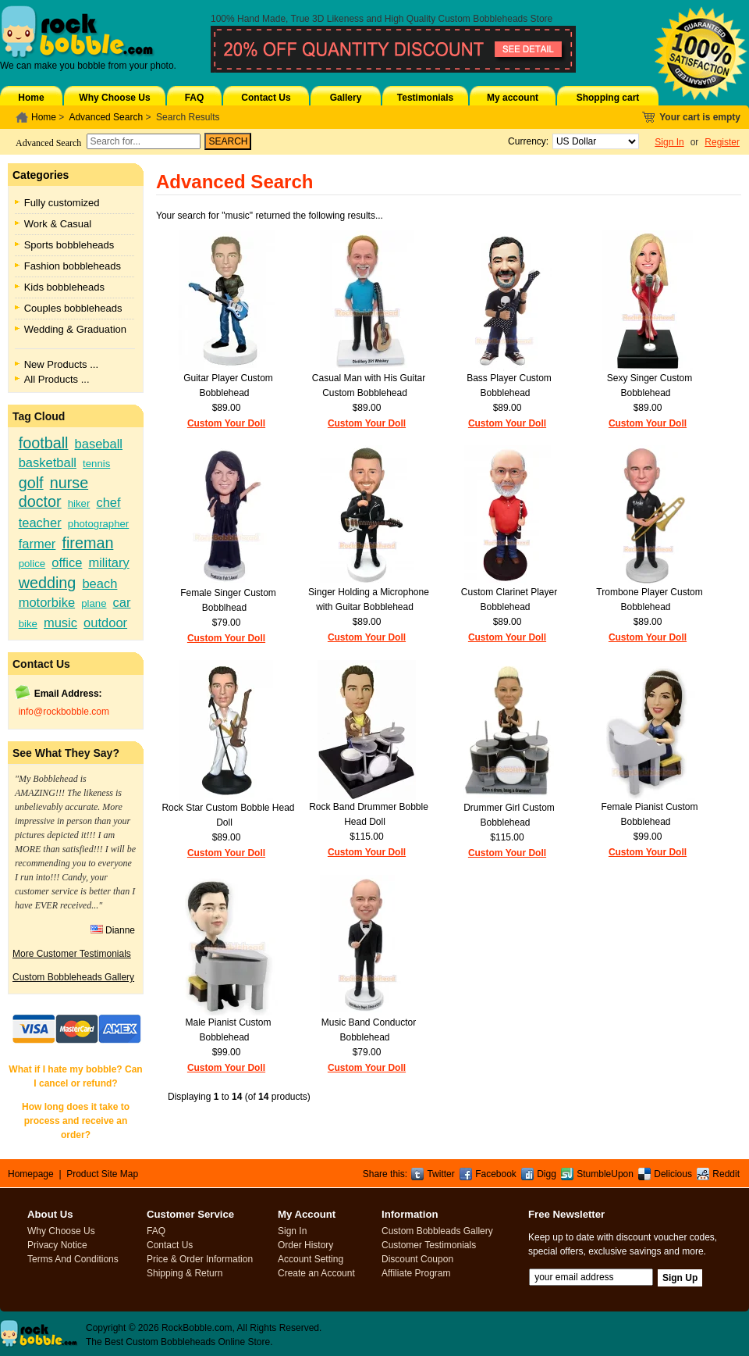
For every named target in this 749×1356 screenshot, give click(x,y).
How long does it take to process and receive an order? (76, 1120)
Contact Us (265, 97)
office (66, 562)
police (32, 563)
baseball (98, 444)
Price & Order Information (200, 1259)
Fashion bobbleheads (72, 266)
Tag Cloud (38, 416)
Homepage (31, 1174)
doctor (40, 501)
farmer (37, 544)
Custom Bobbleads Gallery (437, 1231)
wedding (47, 582)
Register (722, 142)
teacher (40, 523)
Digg (546, 1174)
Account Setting (310, 1259)
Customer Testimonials (429, 1245)
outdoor (105, 623)
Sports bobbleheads (69, 245)
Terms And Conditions (73, 1259)
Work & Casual (57, 224)
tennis (96, 463)
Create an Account (316, 1273)
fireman (87, 542)
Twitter (440, 1174)
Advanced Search (106, 117)
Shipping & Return (184, 1273)
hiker (79, 503)
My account (512, 97)
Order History (305, 1245)
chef (108, 502)
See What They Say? (65, 753)
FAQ (194, 97)
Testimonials (425, 97)
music (60, 623)
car (122, 602)
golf (31, 482)
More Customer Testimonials (71, 953)
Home (31, 97)
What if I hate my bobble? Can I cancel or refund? (75, 1076)
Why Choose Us (114, 97)
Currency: (525, 141)
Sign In (669, 142)
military (108, 562)
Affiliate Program (416, 1273)
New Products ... (61, 364)
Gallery (346, 97)
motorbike (47, 602)
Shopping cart (608, 97)
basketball (47, 462)
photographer (98, 524)
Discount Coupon (417, 1259)
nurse (69, 482)
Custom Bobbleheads (483, 18)
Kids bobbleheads (64, 287)
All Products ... (57, 379)
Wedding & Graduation (75, 329)
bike (28, 624)
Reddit (726, 1174)
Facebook (495, 1174)
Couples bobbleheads (73, 308)
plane (93, 603)
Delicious (673, 1174)
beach (99, 583)
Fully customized (62, 203)
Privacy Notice (57, 1245)
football (44, 442)
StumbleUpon (605, 1174)
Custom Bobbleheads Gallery (73, 977)
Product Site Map (102, 1174)
